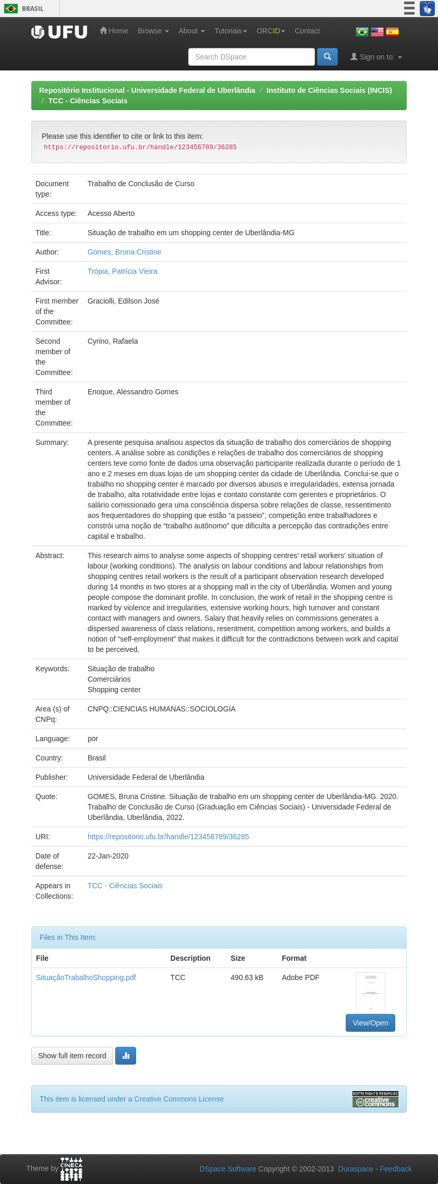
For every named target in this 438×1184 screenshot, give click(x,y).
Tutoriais (230, 31)
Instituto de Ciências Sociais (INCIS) (329, 90)
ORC (271, 31)
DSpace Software (228, 1169)
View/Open (370, 1023)
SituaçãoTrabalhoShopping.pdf (86, 977)
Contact (307, 31)
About (191, 31)
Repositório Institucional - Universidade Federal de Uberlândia (147, 90)
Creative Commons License (179, 1099)
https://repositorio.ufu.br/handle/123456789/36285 (168, 836)
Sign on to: (376, 56)
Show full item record (72, 1056)
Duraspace (355, 1169)
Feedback (396, 1169)
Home (114, 30)
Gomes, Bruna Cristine (125, 252)
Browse (153, 31)
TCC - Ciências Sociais (88, 100)
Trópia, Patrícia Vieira (122, 271)
